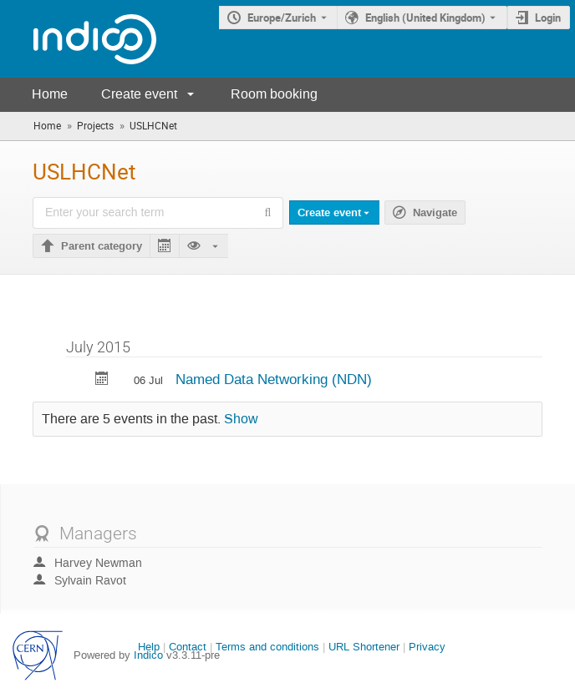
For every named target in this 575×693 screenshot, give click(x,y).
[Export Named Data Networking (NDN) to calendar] (102, 380)
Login (548, 17)
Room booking (274, 94)
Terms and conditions (267, 647)
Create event (139, 94)
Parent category (101, 246)
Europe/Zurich (281, 17)
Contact (187, 647)
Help (149, 647)
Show (241, 419)
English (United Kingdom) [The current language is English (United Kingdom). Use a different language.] (425, 17)
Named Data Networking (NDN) (274, 379)
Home (50, 94)
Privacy (427, 647)
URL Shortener (363, 647)
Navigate (435, 212)
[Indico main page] (78, 39)
